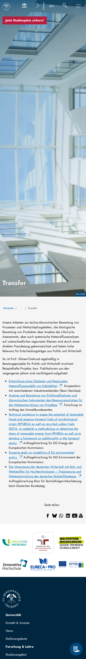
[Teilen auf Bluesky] (54, 516)
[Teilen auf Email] (74, 516)
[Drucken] (81, 516)
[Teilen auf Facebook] (47, 516)
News (9, 630)
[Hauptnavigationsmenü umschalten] (78, 6)
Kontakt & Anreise (17, 623)
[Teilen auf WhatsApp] (61, 516)
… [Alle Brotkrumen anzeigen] (20, 308)
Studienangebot (16, 654)
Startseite (8, 308)
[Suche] (65, 6)
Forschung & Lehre (20, 646)
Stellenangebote (16, 638)
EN (51, 6)
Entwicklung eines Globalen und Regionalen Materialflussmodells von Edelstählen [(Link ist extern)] (38, 383)
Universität (13, 615)
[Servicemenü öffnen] (76, 649)
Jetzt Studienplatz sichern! (25, 20)
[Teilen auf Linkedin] (68, 516)
